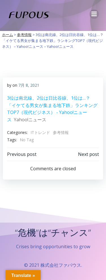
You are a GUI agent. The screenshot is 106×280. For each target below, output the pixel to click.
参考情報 (61, 132)
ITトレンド (40, 132)
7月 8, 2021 (28, 85)
